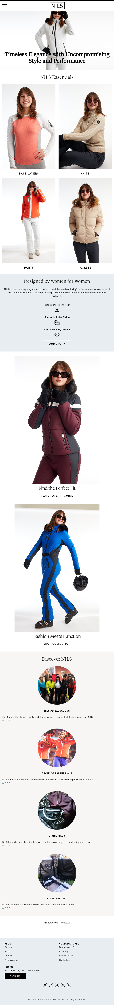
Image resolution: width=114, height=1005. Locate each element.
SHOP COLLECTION (57, 643)
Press (7, 951)
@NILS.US (65, 922)
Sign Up (15, 976)
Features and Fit (67, 947)
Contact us (64, 959)
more (6, 720)
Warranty (63, 951)
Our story (9, 947)
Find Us (8, 955)
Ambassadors (11, 959)
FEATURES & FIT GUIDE (57, 495)
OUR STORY (57, 343)
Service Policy (66, 955)
